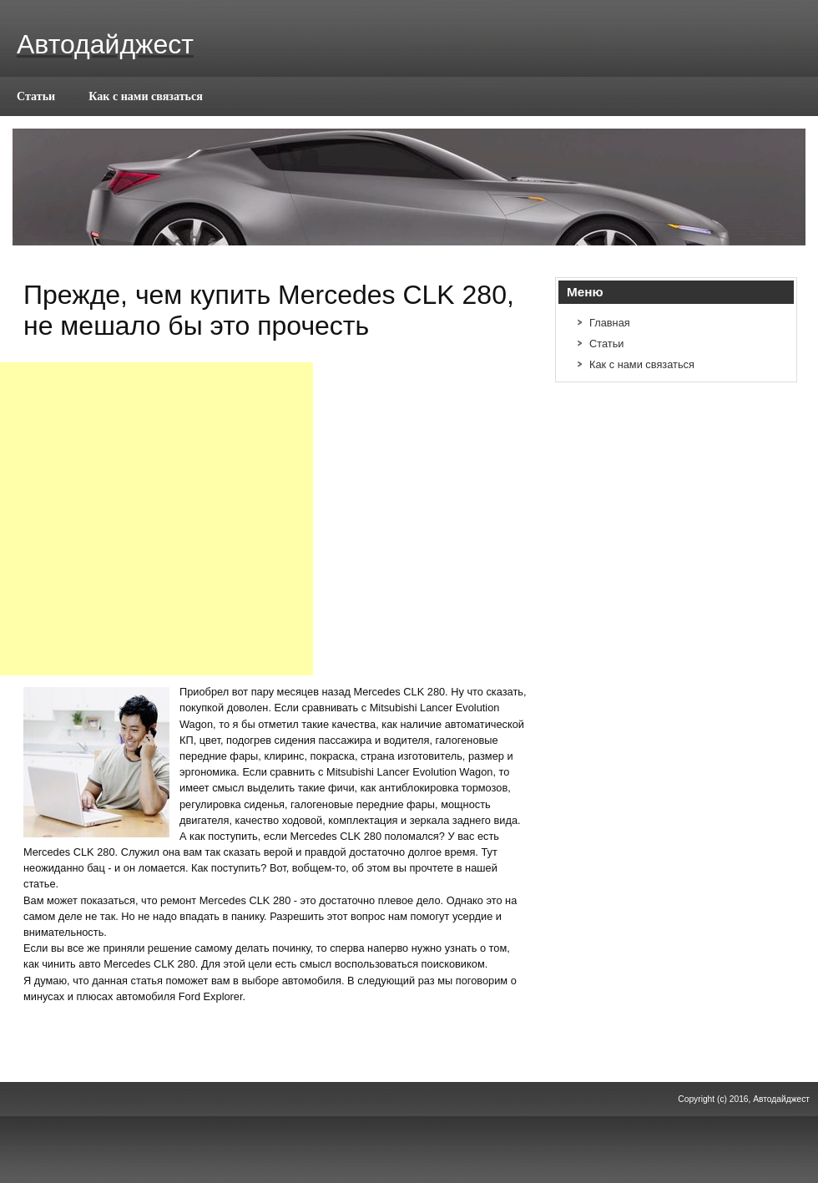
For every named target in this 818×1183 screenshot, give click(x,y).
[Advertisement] (156, 518)
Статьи (36, 96)
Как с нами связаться (145, 96)
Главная (609, 322)
